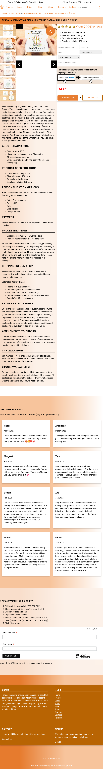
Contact (72, 7)
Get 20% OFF (92, 98)
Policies (58, 718)
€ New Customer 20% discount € (76, 2)
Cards (19, 7)
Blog (40, 7)
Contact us (7, 739)
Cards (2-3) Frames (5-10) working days (25, 2)
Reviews (62, 7)
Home (4, 13)
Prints (30, 7)
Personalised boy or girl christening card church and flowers (48, 13)
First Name (8, 644)
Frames (9, 7)
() (99, 7)
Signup (58, 742)
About (50, 7)
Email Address (9, 632)
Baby (18, 13)
